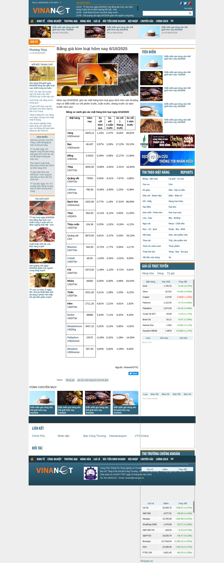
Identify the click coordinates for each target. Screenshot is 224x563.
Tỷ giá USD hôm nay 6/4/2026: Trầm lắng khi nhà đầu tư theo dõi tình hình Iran (41, 176)
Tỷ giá (170, 273)
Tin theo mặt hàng (155, 173)
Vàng (160, 273)
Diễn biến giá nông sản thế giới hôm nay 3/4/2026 (125, 410)
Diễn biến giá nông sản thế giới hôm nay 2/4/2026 (177, 121)
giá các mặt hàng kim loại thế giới (93, 380)
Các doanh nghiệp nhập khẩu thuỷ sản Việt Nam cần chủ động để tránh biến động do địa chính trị (42, 127)
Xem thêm (172, 21)
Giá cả (97, 21)
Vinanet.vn (146, 561)
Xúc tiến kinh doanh (114, 21)
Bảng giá (70, 380)
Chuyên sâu (147, 21)
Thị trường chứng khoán (161, 454)
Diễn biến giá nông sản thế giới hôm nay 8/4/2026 (174, 28)
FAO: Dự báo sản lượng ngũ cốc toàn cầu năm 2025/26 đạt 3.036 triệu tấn (41, 94)
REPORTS (187, 173)
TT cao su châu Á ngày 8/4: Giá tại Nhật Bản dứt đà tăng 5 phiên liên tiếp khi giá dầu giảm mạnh (41, 293)
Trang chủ (32, 21)
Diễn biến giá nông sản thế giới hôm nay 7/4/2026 (65, 28)
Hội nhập (133, 21)
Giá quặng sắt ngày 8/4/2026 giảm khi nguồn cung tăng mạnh (105, 16)
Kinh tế (41, 21)
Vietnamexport (118, 435)
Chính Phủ (38, 435)
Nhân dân (63, 435)
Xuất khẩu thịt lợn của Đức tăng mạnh (97, 12)
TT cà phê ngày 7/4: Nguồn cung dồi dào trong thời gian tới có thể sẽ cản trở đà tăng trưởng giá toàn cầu (42, 154)
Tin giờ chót (83, 3)
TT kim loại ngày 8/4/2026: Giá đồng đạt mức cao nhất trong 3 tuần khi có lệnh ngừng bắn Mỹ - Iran (104, 8)
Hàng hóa (85, 21)
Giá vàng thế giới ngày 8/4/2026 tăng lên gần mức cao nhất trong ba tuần (42, 85)
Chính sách (162, 21)
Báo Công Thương (94, 435)
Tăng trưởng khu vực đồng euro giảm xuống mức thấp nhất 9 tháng (41, 117)
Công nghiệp (54, 21)
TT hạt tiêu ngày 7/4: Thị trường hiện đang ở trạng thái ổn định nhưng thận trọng (41, 187)
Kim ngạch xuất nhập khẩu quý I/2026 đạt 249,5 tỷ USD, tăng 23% (42, 165)
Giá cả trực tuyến (155, 266)
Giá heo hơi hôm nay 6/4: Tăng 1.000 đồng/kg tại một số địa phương (41, 142)
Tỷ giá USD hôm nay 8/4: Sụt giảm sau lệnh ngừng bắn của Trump (40, 108)
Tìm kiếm (188, 8)
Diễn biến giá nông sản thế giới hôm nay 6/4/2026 (120, 28)
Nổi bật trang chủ (42, 64)
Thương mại (71, 21)
